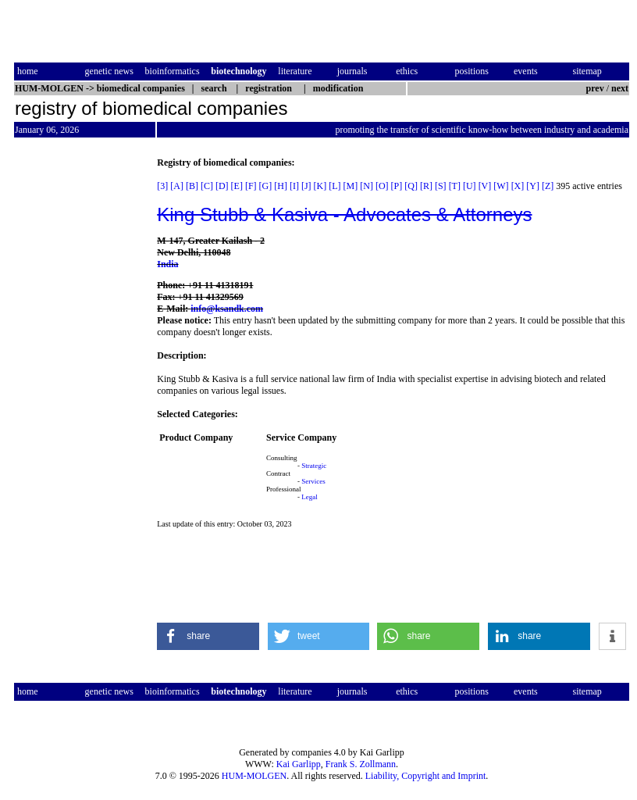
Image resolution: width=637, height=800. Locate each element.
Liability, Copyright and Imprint (425, 775)
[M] (350, 185)
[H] (280, 185)
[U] (469, 185)
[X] (518, 185)
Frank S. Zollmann (361, 764)
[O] (382, 185)
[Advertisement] (79, 391)
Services (313, 481)
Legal (309, 497)
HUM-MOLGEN (254, 775)
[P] (397, 185)
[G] (265, 185)
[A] (176, 185)
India (167, 264)
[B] (192, 185)
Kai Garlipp (298, 764)
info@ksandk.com (226, 308)
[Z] (547, 185)
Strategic (313, 466)
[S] (441, 185)
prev (595, 88)
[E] (237, 185)
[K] (320, 185)
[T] (455, 185)
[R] (426, 185)
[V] (485, 185)
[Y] (532, 185)
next (619, 88)
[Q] (411, 185)
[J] (306, 185)
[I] (294, 185)
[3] (162, 185)
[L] (334, 185)
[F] (251, 185)
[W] (500, 185)
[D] (222, 185)
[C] (207, 185)
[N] (366, 185)
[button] (208, 636)
